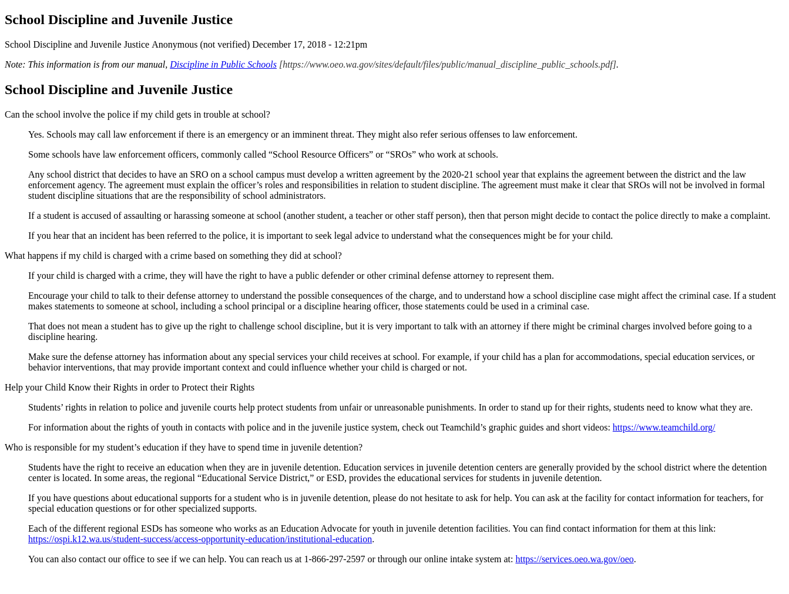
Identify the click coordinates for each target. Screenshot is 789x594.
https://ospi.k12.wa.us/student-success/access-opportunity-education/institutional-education (200, 539)
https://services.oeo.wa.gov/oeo (574, 559)
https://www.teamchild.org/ (664, 427)
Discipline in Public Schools (223, 64)
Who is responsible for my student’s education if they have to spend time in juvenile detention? (183, 447)
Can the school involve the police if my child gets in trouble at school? (137, 114)
